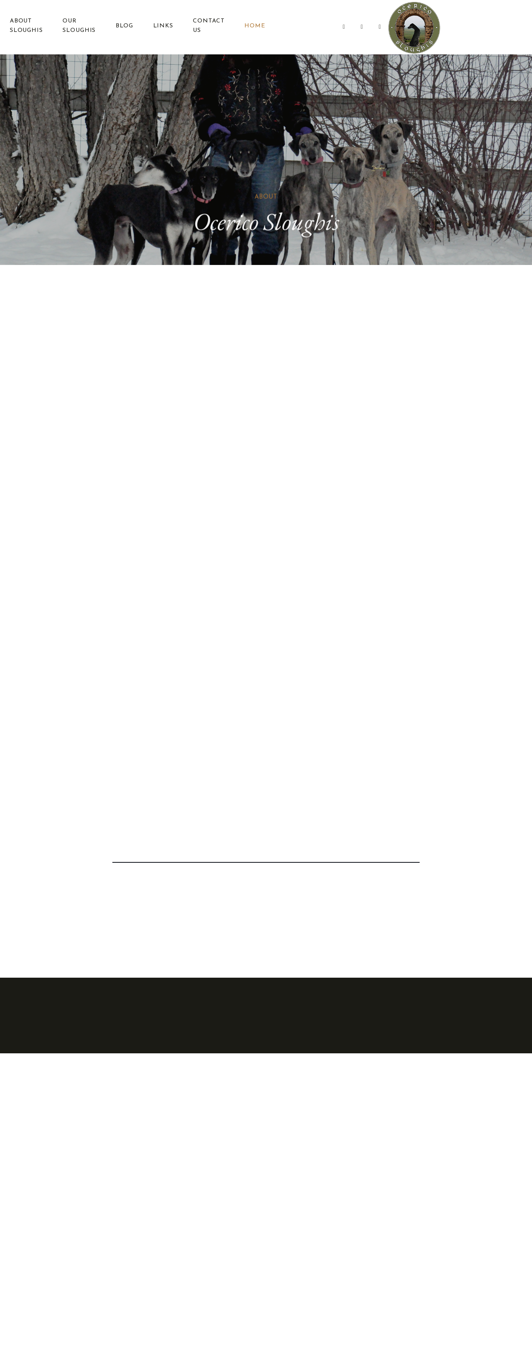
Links (161, 27)
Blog (123, 27)
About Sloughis (24, 26)
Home (252, 27)
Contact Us (206, 26)
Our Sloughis (77, 26)
